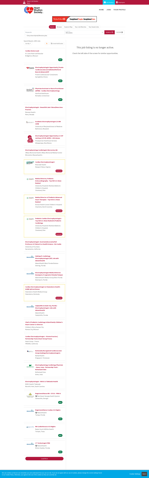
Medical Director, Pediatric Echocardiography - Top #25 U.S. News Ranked (48, 181)
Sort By (27, 43)
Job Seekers (109, 2)
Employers (120, 2)
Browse (59, 27)
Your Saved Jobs (94, 27)
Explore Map (68, 27)
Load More (44, 459)
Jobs (109, 10)
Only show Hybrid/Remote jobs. (37, 35)
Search (52, 27)
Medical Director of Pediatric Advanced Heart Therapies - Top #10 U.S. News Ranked (48, 199)
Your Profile (120, 10)
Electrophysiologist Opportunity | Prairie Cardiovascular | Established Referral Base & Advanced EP (49, 69)
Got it (144, 474)
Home (101, 10)
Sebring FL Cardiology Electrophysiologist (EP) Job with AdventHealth (47, 258)
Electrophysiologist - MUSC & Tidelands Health (41, 381)
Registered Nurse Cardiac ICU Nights (48, 410)
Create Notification (57, 43)
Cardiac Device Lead (32, 51)
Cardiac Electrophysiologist (45, 162)
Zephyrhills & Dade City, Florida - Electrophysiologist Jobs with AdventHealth (46, 308)
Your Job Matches (80, 27)
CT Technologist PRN (42, 443)
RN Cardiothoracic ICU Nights (45, 426)
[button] (119, 32)
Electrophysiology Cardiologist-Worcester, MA (41, 150)
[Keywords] (44, 32)
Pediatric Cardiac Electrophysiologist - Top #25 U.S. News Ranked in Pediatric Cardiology (48, 220)
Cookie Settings (135, 474)
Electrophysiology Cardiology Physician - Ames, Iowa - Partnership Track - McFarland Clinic (49, 367)
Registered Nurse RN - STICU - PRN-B (48, 393)
